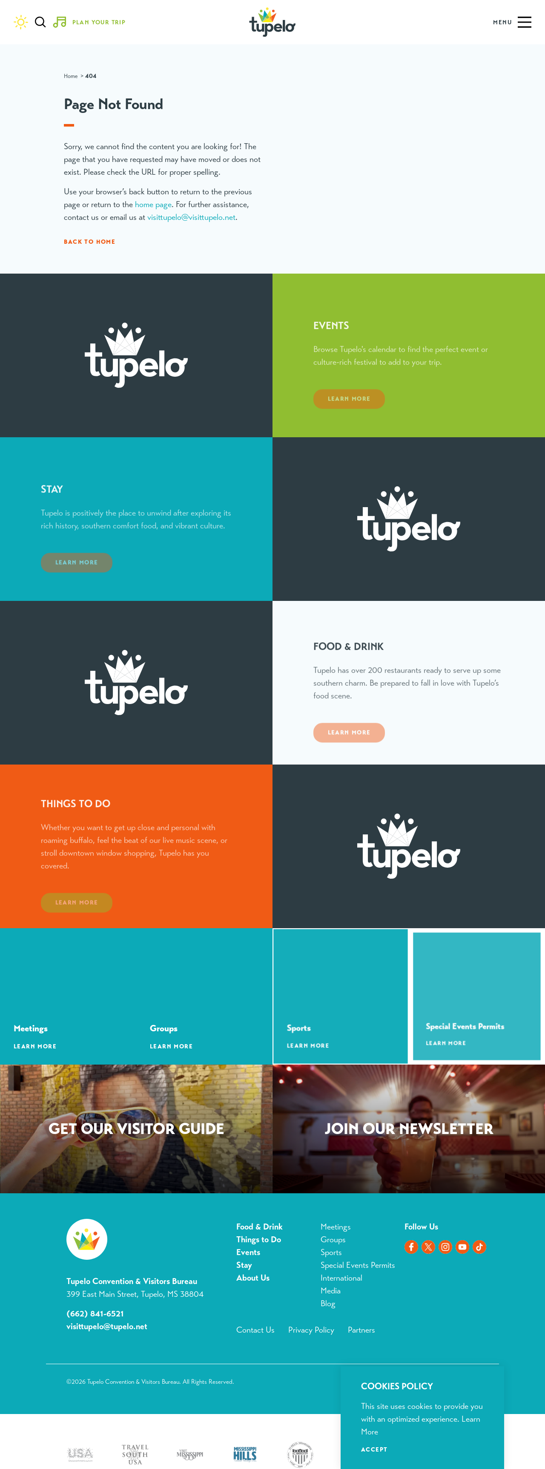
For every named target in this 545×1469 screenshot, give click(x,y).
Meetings (336, 1226)
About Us (253, 1278)
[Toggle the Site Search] (40, 22)
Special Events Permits (358, 1265)
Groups (333, 1239)
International (341, 1278)
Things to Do (258, 1239)
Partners (361, 1330)
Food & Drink (259, 1226)
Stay (244, 1265)
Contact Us (255, 1330)
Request (136, 1130)
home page (153, 204)
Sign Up (409, 1130)
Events (248, 1252)
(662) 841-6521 (95, 1313)
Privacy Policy (311, 1330)
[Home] (272, 22)
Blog (328, 1303)
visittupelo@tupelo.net (106, 1326)
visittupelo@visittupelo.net (191, 217)
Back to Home (89, 241)
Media (331, 1290)
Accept (374, 1449)
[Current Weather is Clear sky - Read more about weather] (21, 22)
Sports (331, 1252)
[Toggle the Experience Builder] (92, 22)
